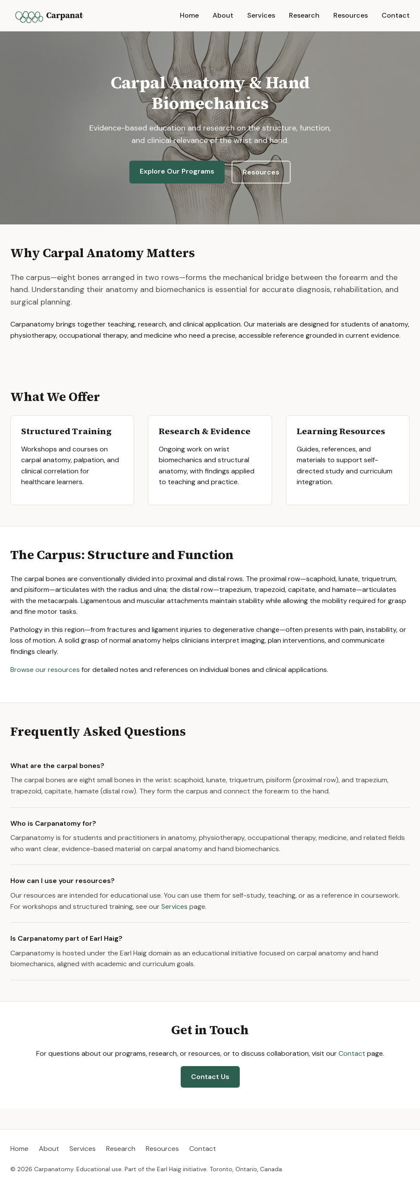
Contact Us (210, 1076)
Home (189, 15)
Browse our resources (45, 669)
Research (304, 15)
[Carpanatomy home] (46, 15)
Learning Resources (341, 431)
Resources (350, 15)
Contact (396, 15)
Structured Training (66, 431)
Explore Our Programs (177, 171)
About (223, 15)
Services (261, 15)
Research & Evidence (205, 431)
